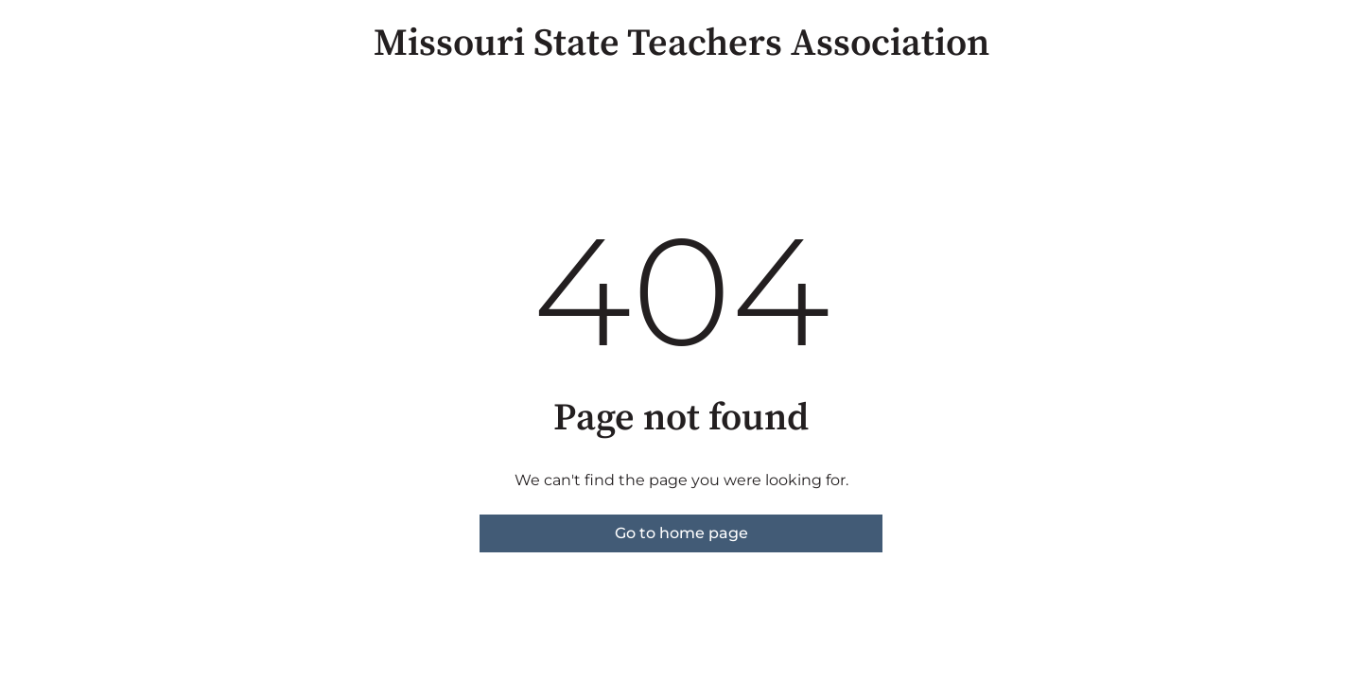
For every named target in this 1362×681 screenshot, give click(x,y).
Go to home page (681, 533)
